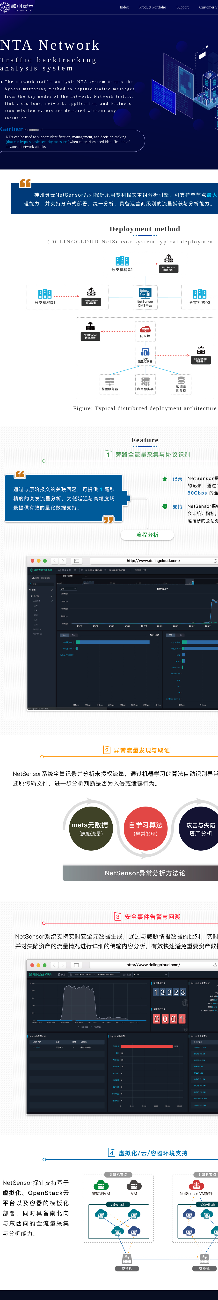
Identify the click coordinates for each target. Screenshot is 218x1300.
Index (124, 7)
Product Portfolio (152, 7)
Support (182, 7)
